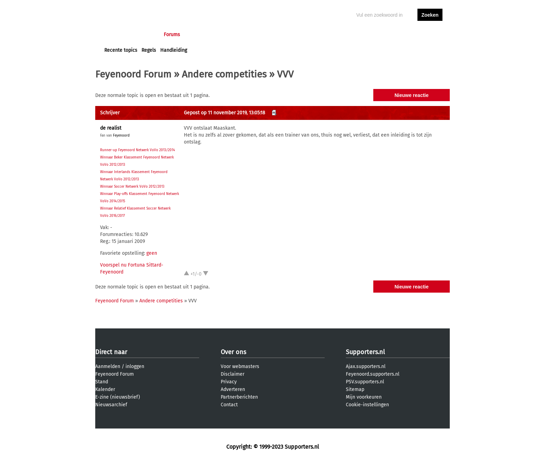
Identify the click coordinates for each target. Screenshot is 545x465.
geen (151, 253)
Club (226, 35)
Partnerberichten (239, 397)
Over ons (233, 352)
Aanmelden (107, 366)
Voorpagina (116, 35)
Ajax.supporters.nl (365, 366)
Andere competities (224, 74)
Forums (172, 35)
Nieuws (146, 35)
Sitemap (355, 389)
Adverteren (233, 389)
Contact (229, 405)
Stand (101, 382)
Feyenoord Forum (133, 74)
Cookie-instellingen (367, 405)
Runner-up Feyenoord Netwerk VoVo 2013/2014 (137, 150)
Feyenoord (121, 135)
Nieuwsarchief (111, 405)
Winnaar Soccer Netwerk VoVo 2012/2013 (132, 187)
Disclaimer (232, 374)
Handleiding (173, 50)
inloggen (403, 35)
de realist (110, 128)
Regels (148, 50)
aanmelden (429, 35)
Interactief (200, 35)
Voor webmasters (240, 366)
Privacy (229, 382)
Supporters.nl (365, 352)
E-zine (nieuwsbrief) (117, 397)
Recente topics (120, 50)
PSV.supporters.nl (365, 382)
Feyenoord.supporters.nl (372, 374)
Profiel (247, 35)
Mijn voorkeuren (364, 397)
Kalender (105, 389)
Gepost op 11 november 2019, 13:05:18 (224, 113)
